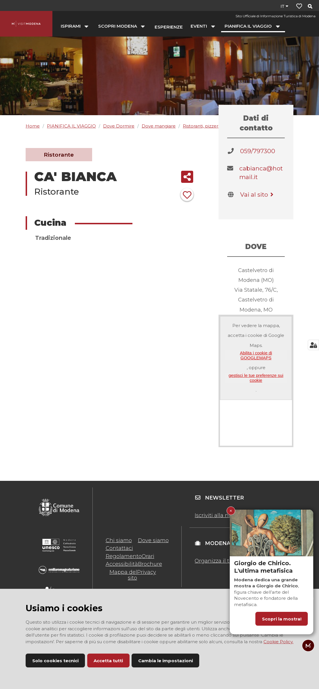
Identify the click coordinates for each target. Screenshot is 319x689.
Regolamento (124, 556)
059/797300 (257, 151)
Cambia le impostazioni (165, 660)
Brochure (150, 564)
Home (33, 126)
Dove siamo (153, 540)
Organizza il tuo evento (225, 561)
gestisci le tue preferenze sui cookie (256, 378)
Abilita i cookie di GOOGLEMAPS (256, 355)
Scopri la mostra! (281, 619)
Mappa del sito (123, 575)
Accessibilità (122, 564)
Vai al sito (257, 194)
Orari (148, 556)
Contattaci (119, 548)
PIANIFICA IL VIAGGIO (71, 126)
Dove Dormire (118, 126)
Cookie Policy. (278, 641)
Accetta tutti (108, 660)
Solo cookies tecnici (55, 660)
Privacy (146, 572)
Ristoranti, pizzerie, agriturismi (215, 126)
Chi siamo (119, 540)
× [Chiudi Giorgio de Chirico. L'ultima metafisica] (230, 510)
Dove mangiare (159, 126)
